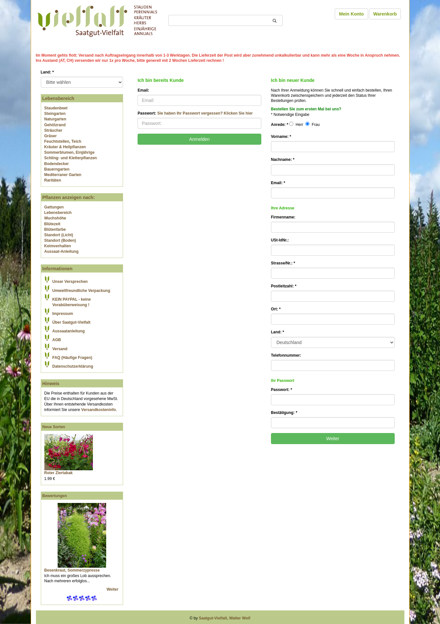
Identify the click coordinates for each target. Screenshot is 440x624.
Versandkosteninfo (98, 409)
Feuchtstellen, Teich (62, 141)
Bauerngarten (57, 169)
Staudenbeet (56, 108)
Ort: (276, 309)
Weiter (113, 589)
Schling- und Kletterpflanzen (70, 158)
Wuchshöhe (55, 218)
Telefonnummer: (286, 355)
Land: (47, 72)
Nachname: (283, 159)
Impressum (62, 313)
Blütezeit (52, 224)
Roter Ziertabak (58, 473)
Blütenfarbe (55, 229)
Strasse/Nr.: (283, 263)
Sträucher (53, 130)
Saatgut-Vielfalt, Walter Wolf (224, 618)
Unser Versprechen (70, 281)
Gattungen (54, 207)
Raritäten (52, 180)
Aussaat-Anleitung (61, 251)
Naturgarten (55, 119)
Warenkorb (385, 14)
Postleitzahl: (284, 286)
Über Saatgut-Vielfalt (71, 322)
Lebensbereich (58, 212)
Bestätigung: (284, 412)
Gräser (50, 136)
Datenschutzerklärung (72, 366)
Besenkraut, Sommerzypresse (72, 570)
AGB (56, 340)
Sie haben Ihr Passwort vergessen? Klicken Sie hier (205, 113)
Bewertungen (54, 496)
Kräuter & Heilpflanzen (65, 147)
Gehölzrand (55, 125)
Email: (143, 90)
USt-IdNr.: (280, 240)
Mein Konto (351, 14)
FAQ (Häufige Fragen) (72, 357)
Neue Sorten (53, 427)
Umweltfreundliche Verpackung (81, 290)
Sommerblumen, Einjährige (69, 152)
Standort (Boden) (60, 240)
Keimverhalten (57, 246)
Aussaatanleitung (68, 331)
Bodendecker (56, 164)
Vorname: (281, 136)
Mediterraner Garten (63, 175)
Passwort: (195, 113)
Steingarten (55, 113)
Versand (60, 349)
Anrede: (279, 124)
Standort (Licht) (58, 235)
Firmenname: (283, 217)
